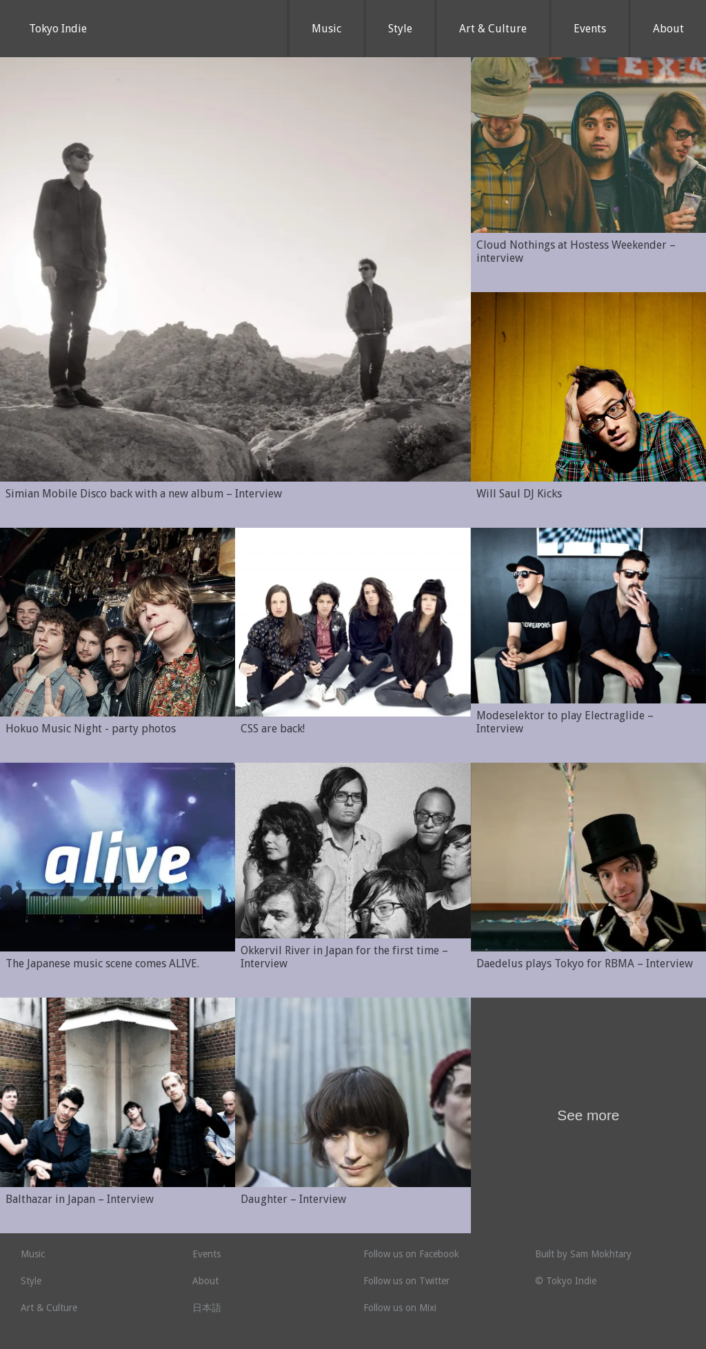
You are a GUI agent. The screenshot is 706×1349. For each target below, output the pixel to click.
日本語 (206, 1307)
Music (326, 28)
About (668, 28)
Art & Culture (493, 28)
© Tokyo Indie (565, 1280)
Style (400, 28)
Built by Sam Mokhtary (583, 1253)
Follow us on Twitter (406, 1280)
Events (590, 28)
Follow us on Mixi (399, 1307)
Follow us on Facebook (411, 1253)
